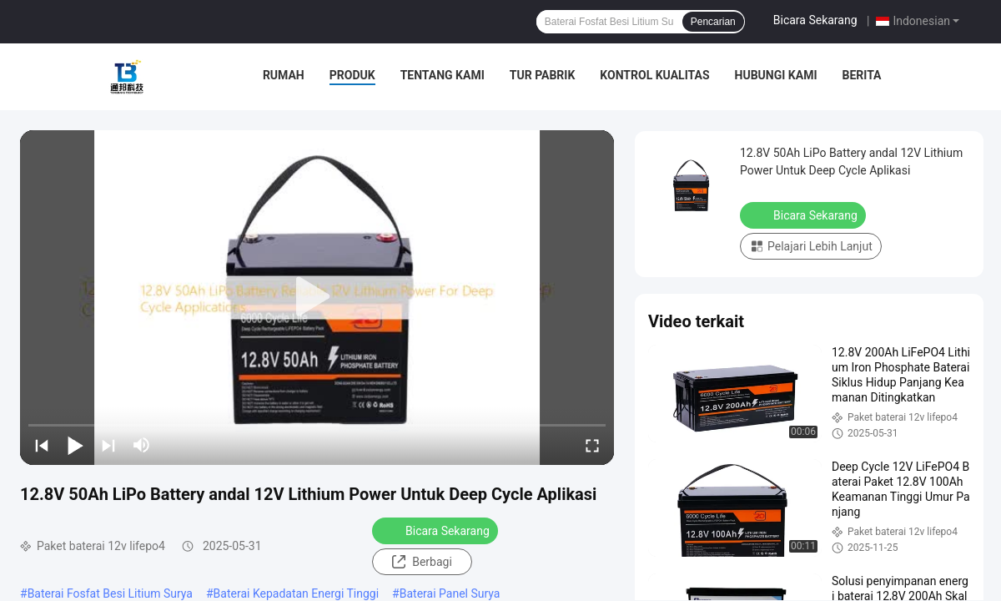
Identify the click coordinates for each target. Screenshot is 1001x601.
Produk (352, 75)
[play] (317, 297)
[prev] (41, 444)
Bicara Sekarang (815, 20)
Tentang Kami (442, 75)
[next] (108, 444)
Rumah (283, 75)
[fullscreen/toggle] (592, 444)
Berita (861, 75)
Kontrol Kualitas (654, 75)
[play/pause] (75, 444)
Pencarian (713, 22)
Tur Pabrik (543, 75)
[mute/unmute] (141, 444)
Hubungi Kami (776, 75)
